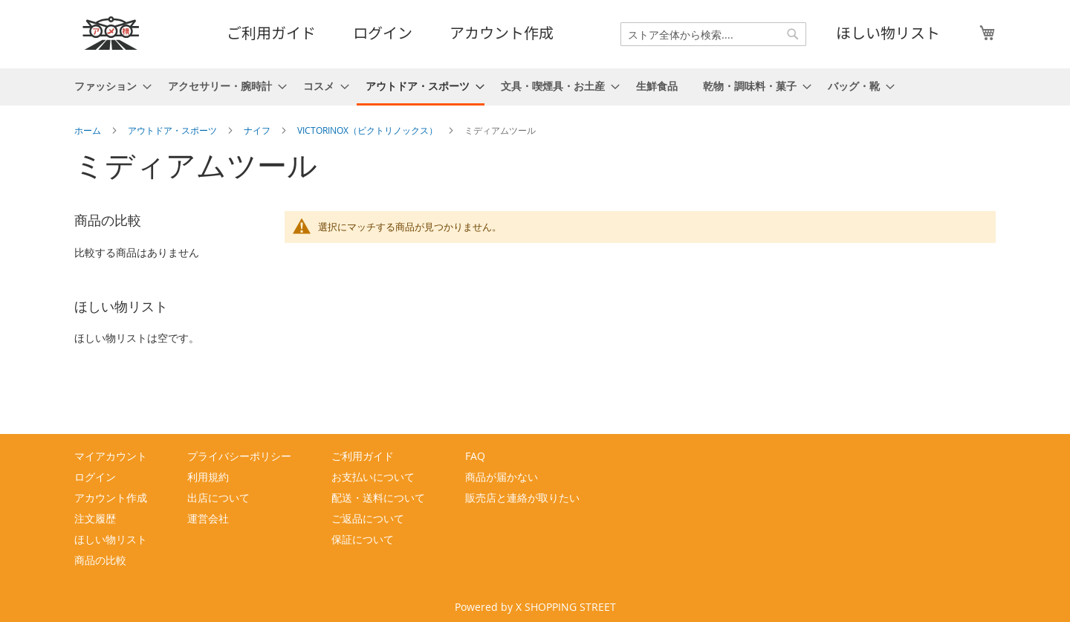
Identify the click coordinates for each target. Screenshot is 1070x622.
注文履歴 (95, 518)
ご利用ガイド (271, 32)
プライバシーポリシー (239, 456)
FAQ (475, 456)
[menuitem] (108, 85)
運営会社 (208, 518)
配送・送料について (378, 497)
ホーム (88, 130)
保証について (362, 539)
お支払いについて (373, 477)
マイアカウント (110, 456)
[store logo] (111, 33)
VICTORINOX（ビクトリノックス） (368, 130)
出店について (218, 497)
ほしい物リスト (888, 32)
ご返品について (367, 518)
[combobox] (713, 34)
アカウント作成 (502, 32)
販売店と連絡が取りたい (522, 497)
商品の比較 (100, 560)
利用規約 (208, 477)
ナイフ (258, 130)
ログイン (382, 32)
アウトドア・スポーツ (173, 130)
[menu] (535, 87)
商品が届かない (501, 477)
